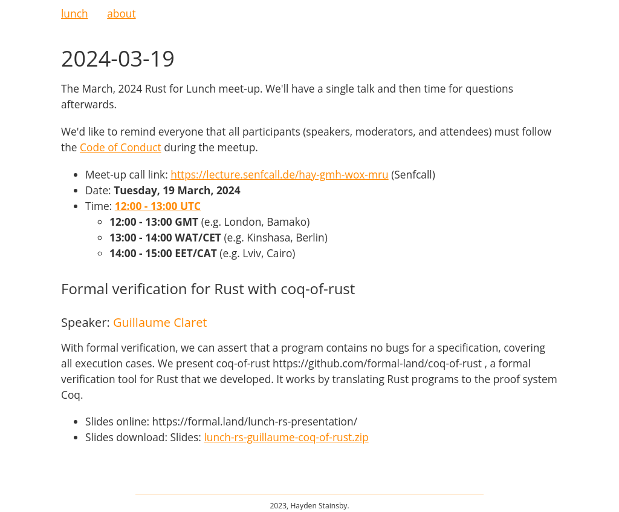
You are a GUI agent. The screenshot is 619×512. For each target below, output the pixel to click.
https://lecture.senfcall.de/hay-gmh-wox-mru (279, 174)
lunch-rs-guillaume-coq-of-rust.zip (286, 437)
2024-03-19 (118, 58)
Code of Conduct (120, 147)
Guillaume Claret (160, 322)
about (121, 13)
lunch (74, 13)
